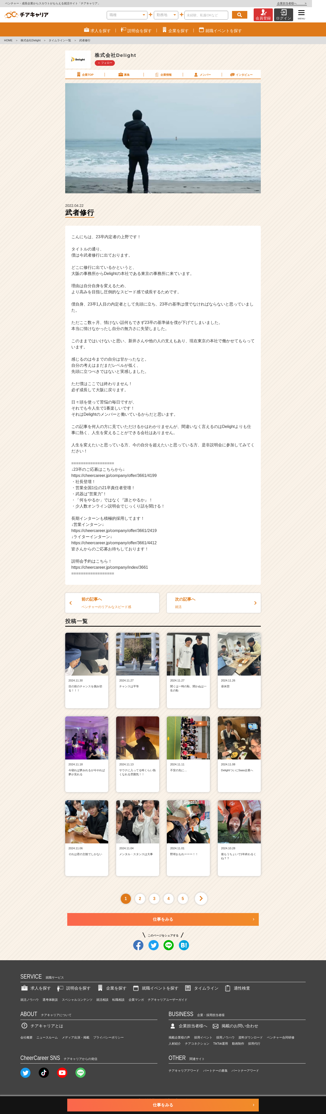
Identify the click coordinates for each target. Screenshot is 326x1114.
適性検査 (237, 988)
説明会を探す (73, 988)
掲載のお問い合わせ (234, 1026)
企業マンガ (136, 1000)
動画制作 (238, 1043)
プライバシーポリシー (108, 1037)
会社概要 (26, 1037)
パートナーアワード (245, 1070)
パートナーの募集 (215, 1070)
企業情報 (163, 74)
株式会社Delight (30, 40)
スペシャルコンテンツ (77, 1000)
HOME (8, 40)
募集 (124, 74)
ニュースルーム (47, 1037)
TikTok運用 (220, 1043)
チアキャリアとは (41, 1026)
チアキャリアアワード (184, 1070)
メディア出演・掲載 (75, 1037)
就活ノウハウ (29, 1000)
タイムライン (201, 988)
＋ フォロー (105, 62)
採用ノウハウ (225, 1037)
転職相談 (118, 1000)
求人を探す (35, 988)
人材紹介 (175, 1043)
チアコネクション (197, 1043)
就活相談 (102, 1000)
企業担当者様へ (305, 3)
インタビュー (241, 74)
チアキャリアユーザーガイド (167, 1000)
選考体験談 (50, 1000)
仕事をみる (163, 919)
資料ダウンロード (250, 1037)
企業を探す (111, 988)
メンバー (202, 74)
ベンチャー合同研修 (280, 1037)
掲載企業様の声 (179, 1037)
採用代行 (254, 1043)
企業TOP (84, 74)
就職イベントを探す (155, 988)
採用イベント (203, 1037)
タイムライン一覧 (60, 40)
